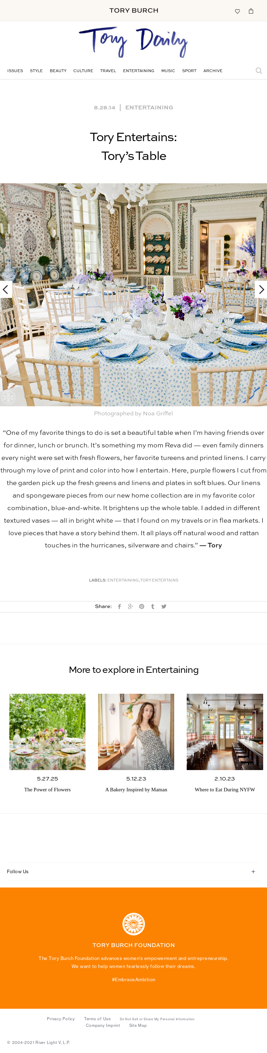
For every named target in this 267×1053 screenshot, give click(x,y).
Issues (15, 71)
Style (36, 71)
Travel (108, 71)
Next (258, 289)
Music (168, 71)
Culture (83, 71)
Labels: (98, 581)
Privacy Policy (61, 1018)
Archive (212, 71)
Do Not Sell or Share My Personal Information (157, 1019)
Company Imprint (103, 1025)
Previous (8, 289)
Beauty (58, 71)
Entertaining (138, 71)
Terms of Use (97, 1018)
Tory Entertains (159, 581)
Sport (189, 71)
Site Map (138, 1025)
